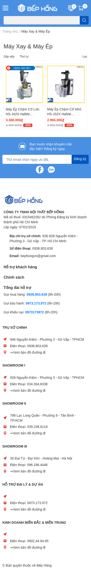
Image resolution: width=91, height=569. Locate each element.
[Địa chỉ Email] (45, 159)
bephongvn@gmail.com (38, 256)
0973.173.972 (36, 303)
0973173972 (34, 312)
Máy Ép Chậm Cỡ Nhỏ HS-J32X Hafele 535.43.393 (64, 114)
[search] (84, 20)
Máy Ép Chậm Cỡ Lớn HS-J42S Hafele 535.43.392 (22, 114)
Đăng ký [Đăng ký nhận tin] (80, 159)
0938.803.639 (42, 248)
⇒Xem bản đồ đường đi (28, 352)
